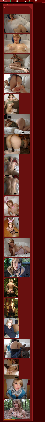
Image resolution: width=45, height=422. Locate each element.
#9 (4, 175)
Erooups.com (5, 4)
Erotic (12, 1)
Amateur (12, 0)
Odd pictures (37, 1)
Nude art (37, 0)
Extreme (18, 1)
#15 (4, 298)
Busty (30, 0)
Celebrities (18, 0)
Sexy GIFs (25, 1)
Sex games (31, 1)
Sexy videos (25, 0)
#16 (4, 318)
